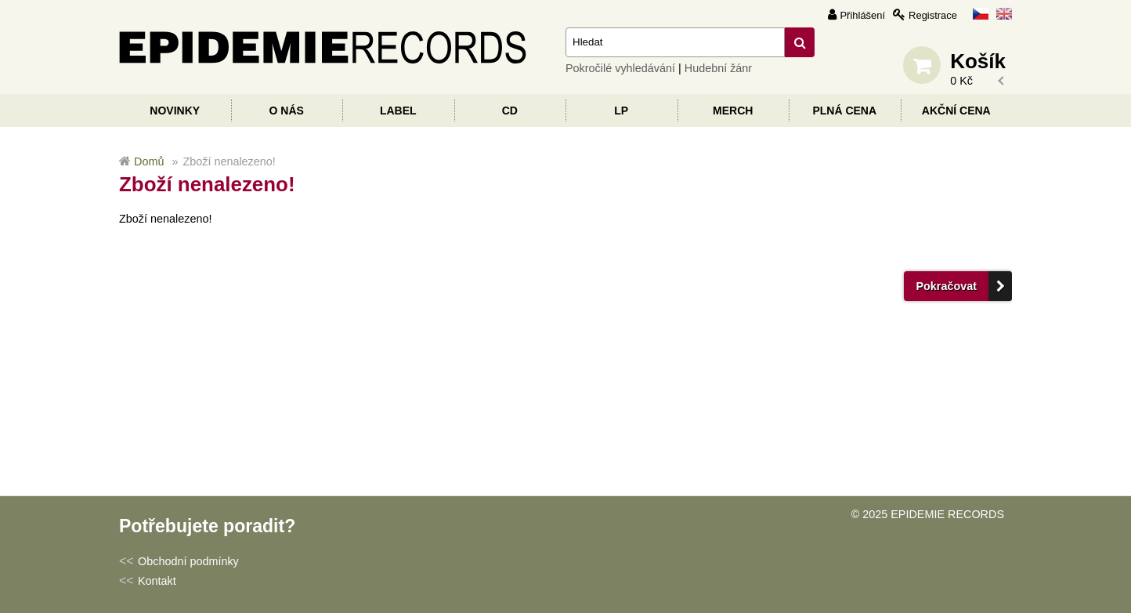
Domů (149, 161)
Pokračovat (946, 286)
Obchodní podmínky (188, 561)
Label (398, 110)
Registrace (933, 15)
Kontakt (157, 581)
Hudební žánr (718, 68)
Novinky (175, 110)
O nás (286, 110)
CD (510, 110)
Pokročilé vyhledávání (620, 68)
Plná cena (844, 110)
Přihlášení (862, 15)
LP (621, 110)
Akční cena (956, 110)
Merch (733, 110)
